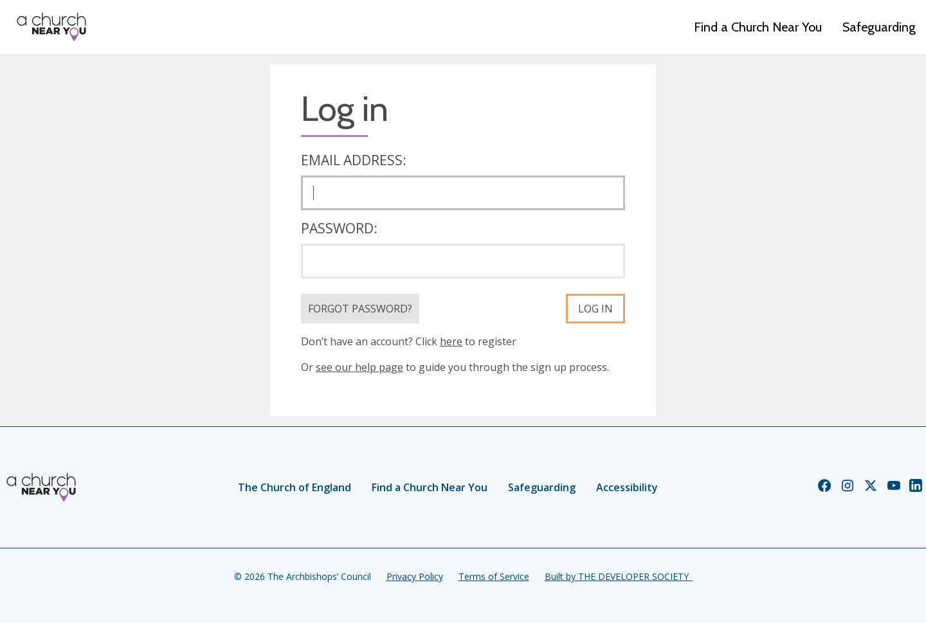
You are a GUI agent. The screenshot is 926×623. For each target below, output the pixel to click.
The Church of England (294, 487)
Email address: (353, 160)
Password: (339, 228)
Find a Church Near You (758, 27)
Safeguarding (879, 27)
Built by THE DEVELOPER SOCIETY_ (619, 576)
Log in (595, 309)
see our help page (359, 367)
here (451, 341)
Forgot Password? (360, 309)
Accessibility (627, 487)
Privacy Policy (414, 576)
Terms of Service (493, 576)
